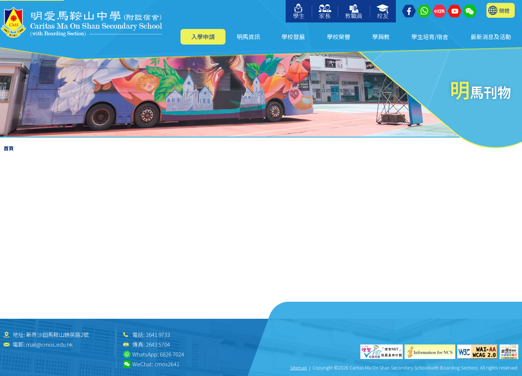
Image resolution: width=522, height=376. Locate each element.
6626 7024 (172, 354)
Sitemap (298, 367)
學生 (298, 12)
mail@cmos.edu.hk (49, 344)
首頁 (9, 148)
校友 (383, 12)
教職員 (353, 12)
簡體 (504, 10)
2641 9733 (158, 334)
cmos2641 (166, 364)
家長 (325, 12)
